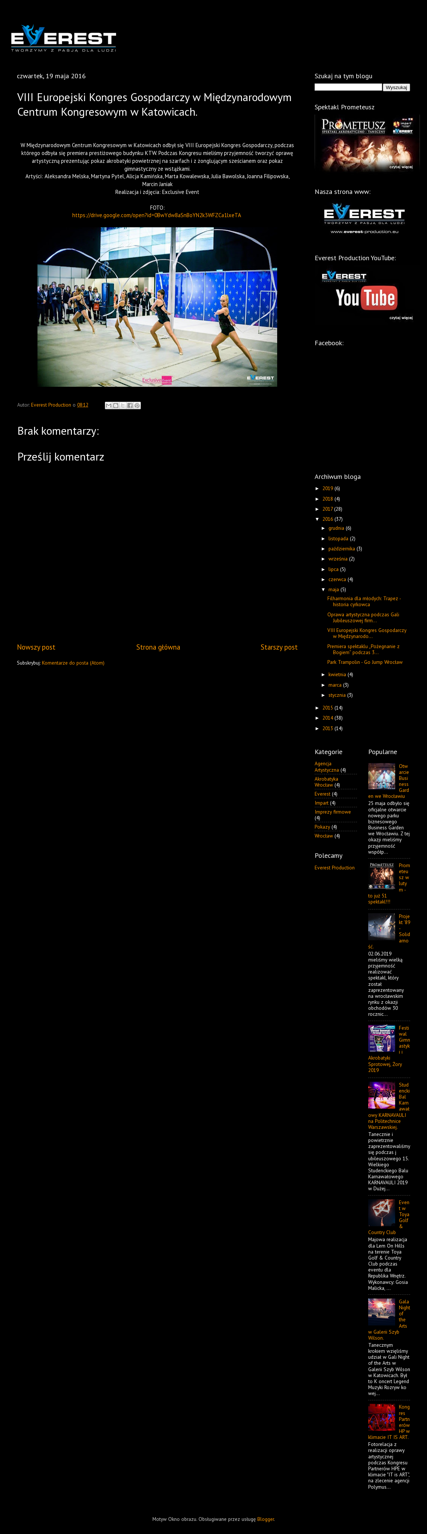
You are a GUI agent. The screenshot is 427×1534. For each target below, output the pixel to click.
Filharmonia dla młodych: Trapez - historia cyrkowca (364, 601)
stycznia (337, 695)
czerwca (338, 579)
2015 (328, 707)
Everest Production (335, 867)
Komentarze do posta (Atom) (73, 662)
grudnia (337, 528)
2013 (328, 728)
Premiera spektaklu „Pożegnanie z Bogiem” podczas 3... (363, 649)
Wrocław (324, 835)
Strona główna (158, 647)
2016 (328, 519)
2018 (328, 498)
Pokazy (322, 826)
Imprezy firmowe (333, 811)
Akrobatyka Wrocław (326, 781)
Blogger (265, 1519)
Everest (322, 793)
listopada (339, 538)
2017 (328, 508)
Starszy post (279, 647)
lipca (334, 569)
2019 (328, 488)
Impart (321, 802)
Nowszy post (36, 647)
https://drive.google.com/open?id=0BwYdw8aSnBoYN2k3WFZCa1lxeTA (156, 215)
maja (334, 589)
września (338, 558)
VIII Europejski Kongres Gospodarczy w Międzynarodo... (366, 633)
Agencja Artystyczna (327, 766)
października (342, 548)
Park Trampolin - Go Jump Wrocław (365, 662)
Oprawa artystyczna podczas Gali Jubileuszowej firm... (363, 617)
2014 (328, 717)
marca (335, 684)
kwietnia (338, 674)
